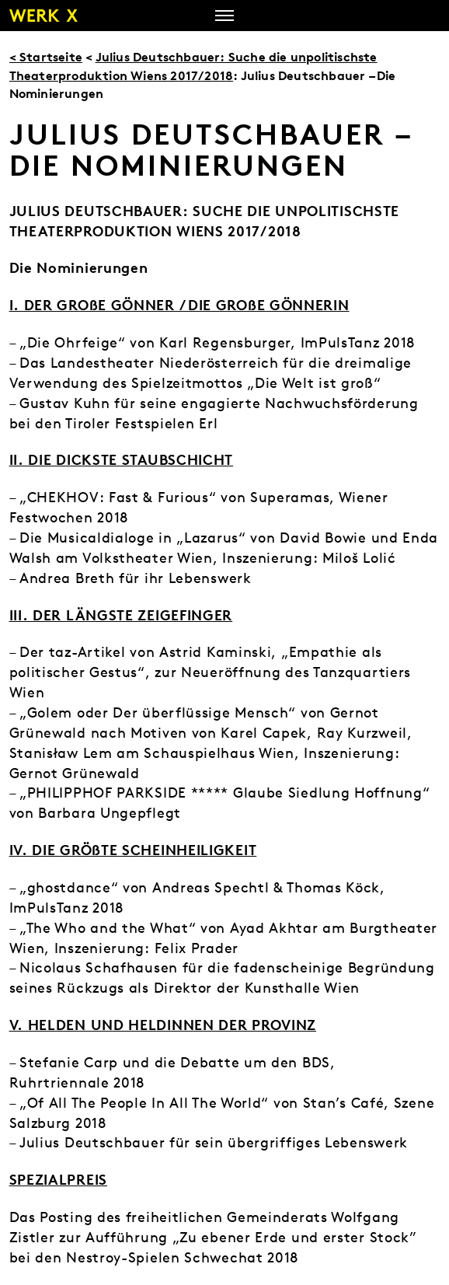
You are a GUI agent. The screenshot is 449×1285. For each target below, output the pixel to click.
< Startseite (45, 57)
